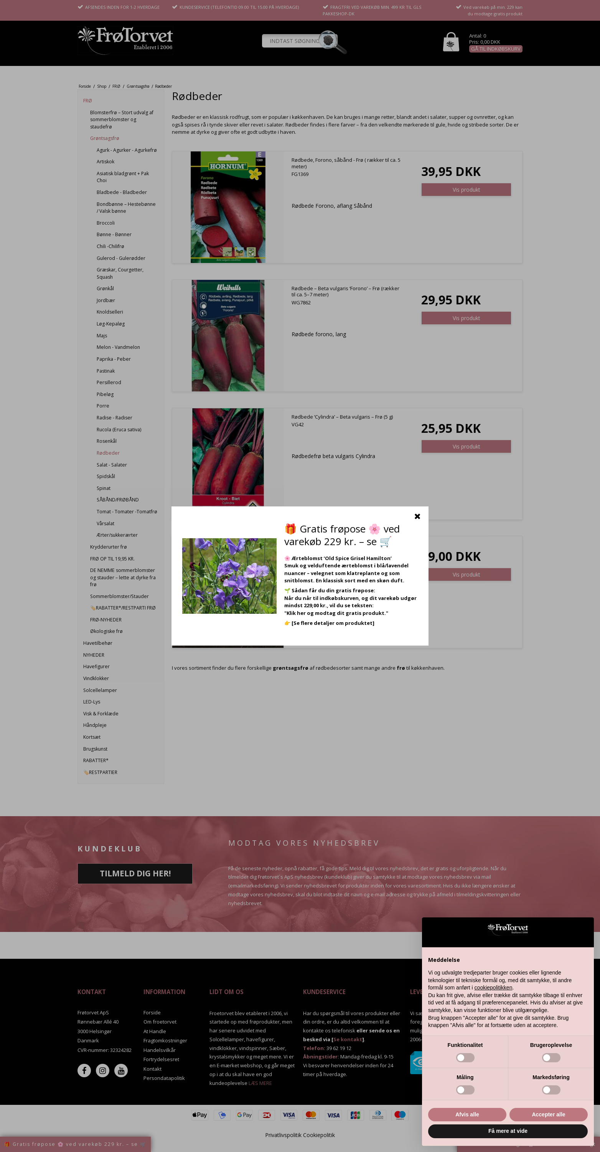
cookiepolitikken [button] (494, 987)
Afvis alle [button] (467, 1114)
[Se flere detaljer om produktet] (333, 623)
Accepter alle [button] (548, 1114)
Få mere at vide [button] (507, 1131)
